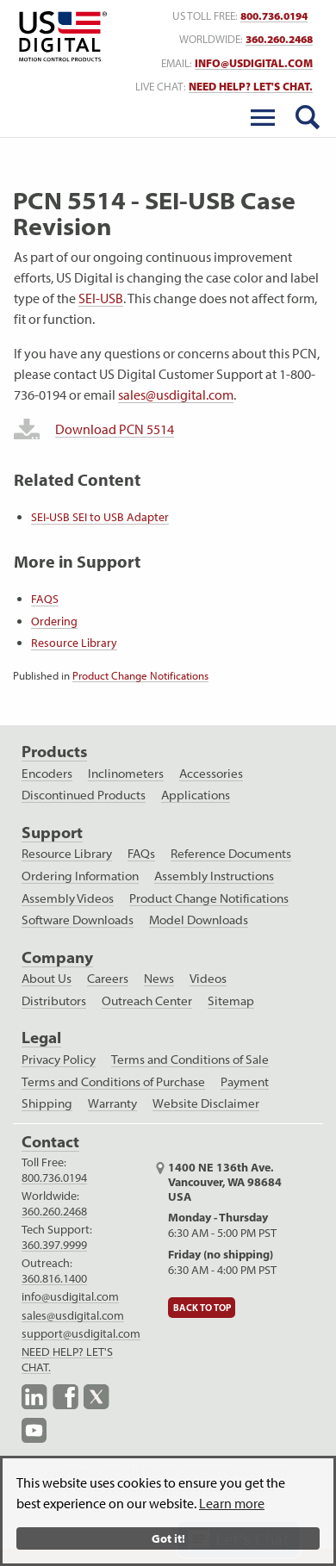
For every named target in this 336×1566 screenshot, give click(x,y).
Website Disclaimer (205, 1103)
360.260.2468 (54, 1211)
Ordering (54, 621)
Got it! (168, 1538)
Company (57, 957)
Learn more (231, 1503)
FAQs (141, 853)
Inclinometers (126, 773)
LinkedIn (34, 1396)
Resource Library (74, 642)
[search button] (308, 117)
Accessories (211, 773)
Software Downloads (78, 920)
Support (52, 832)
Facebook (65, 1396)
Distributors (54, 1001)
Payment (245, 1082)
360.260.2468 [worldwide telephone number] (279, 39)
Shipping (47, 1103)
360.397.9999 (54, 1245)
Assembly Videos (68, 898)
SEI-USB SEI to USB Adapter (100, 517)
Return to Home (60, 36)
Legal (41, 1037)
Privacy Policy (59, 1059)
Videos (208, 978)
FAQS (45, 598)
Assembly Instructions (214, 876)
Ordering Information (80, 876)
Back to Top (202, 1308)
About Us (47, 978)
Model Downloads (198, 920)
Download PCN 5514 (114, 429)
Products (54, 751)
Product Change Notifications (140, 675)
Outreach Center (147, 1001)
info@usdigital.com (254, 63)
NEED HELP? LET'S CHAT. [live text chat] (251, 86)
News (159, 978)
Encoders (47, 773)
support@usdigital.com (81, 1333)
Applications (195, 795)
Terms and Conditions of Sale (190, 1059)
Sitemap (231, 1001)
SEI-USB (100, 298)
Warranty (112, 1103)
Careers (107, 978)
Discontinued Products (84, 795)
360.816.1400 (54, 1278)
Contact (50, 1142)
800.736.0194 (54, 1177)
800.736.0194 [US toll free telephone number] (274, 15)
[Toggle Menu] (263, 117)
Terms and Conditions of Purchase (113, 1082)
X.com (96, 1396)
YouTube (34, 1430)
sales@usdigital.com (175, 394)
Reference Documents (231, 853)
